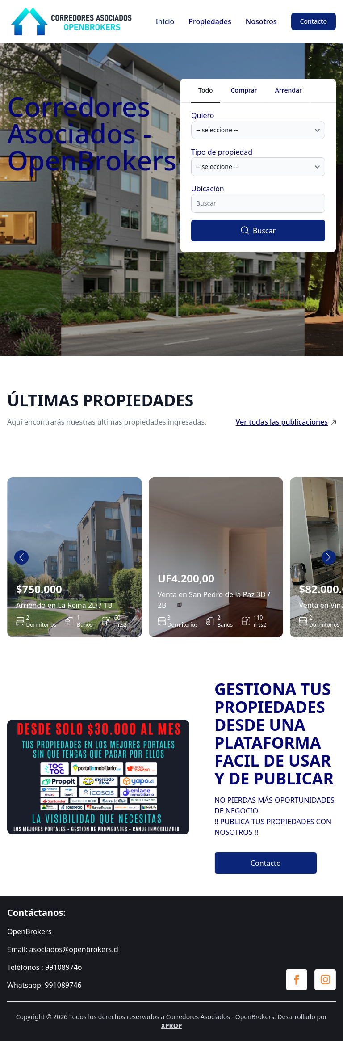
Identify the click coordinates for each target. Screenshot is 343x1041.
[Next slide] (329, 557)
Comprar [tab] (244, 90)
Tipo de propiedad (221, 152)
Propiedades (209, 21)
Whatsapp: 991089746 (44, 985)
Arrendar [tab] (288, 90)
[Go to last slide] (21, 557)
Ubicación (207, 189)
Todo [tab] (205, 90)
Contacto (313, 21)
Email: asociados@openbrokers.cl (63, 949)
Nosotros (261, 21)
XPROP (171, 1025)
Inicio (164, 21)
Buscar (258, 231)
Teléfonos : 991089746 (44, 967)
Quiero (202, 115)
